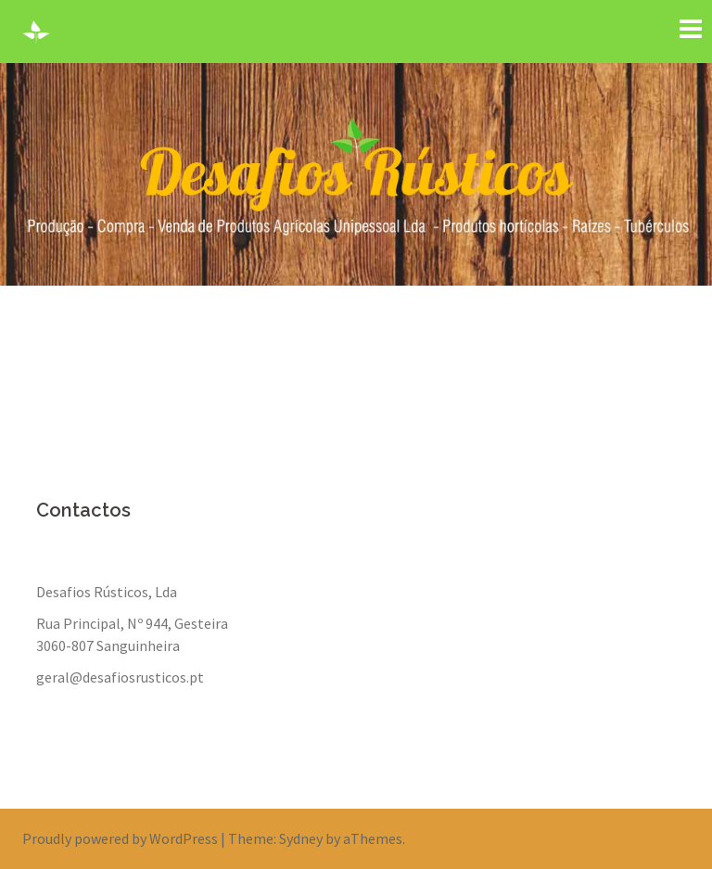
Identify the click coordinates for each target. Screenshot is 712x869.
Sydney (301, 838)
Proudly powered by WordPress (120, 838)
